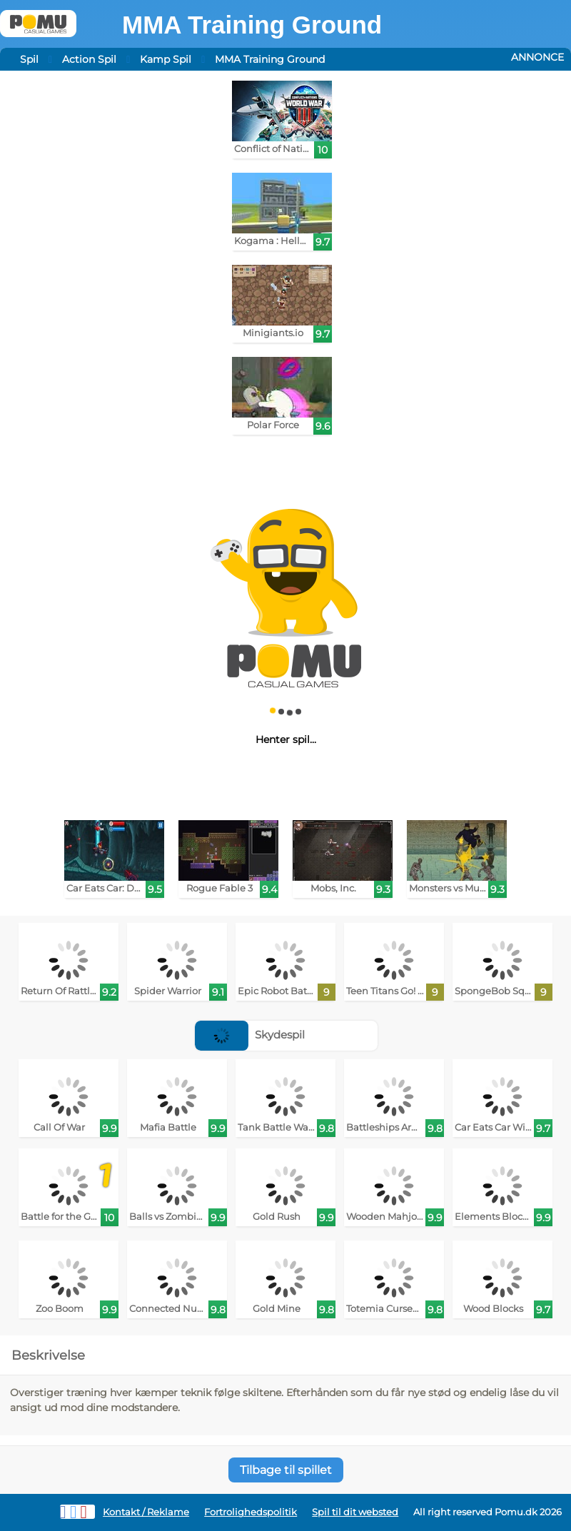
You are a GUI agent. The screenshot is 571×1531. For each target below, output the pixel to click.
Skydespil (250, 1034)
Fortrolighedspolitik (250, 1512)
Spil (29, 59)
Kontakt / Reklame (146, 1512)
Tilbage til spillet (286, 1470)
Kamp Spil (165, 59)
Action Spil (89, 59)
